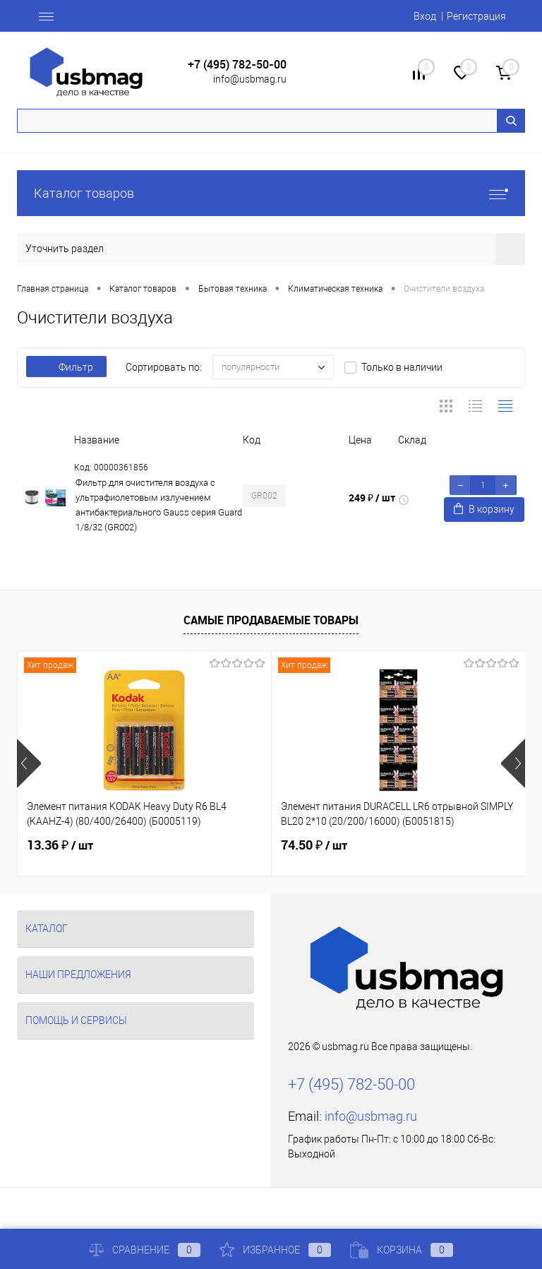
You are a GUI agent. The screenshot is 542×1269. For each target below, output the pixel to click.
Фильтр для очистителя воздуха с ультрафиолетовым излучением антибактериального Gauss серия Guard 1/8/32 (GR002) (159, 504)
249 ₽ (372, 497)
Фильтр (66, 367)
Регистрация (476, 16)
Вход (425, 16)
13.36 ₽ (60, 845)
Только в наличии (401, 367)
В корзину (484, 509)
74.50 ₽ (314, 845)
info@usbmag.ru (250, 79)
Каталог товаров (271, 193)
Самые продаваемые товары (271, 620)
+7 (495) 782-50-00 (237, 64)
